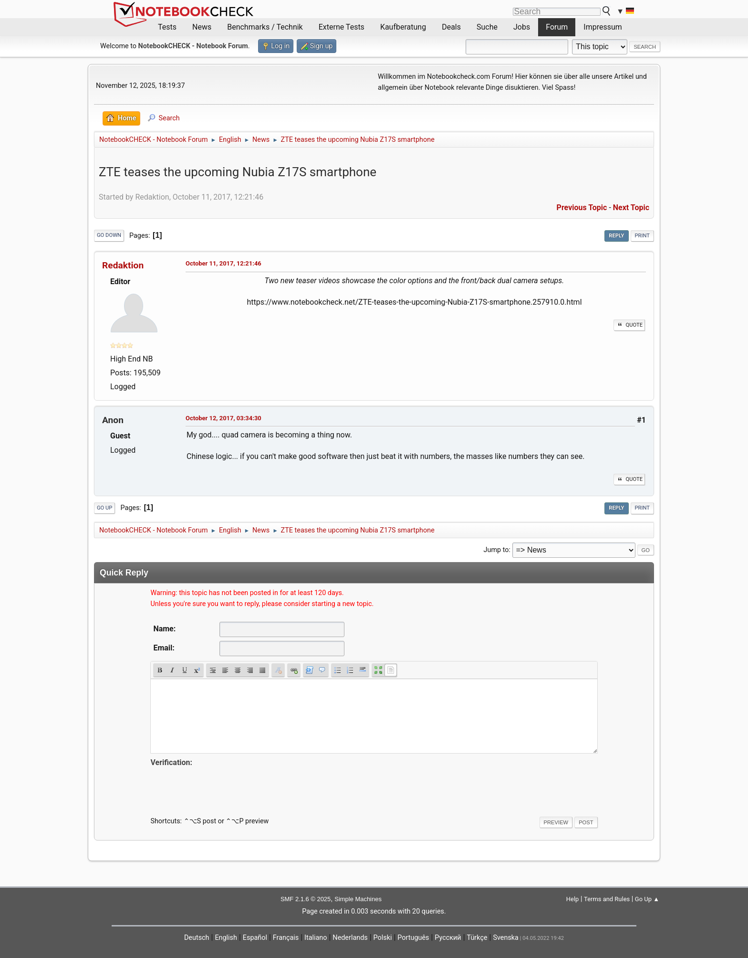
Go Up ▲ (647, 899)
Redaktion (123, 265)
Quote (629, 325)
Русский (448, 938)
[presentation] (222, 787)
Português (413, 938)
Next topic (631, 207)
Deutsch (196, 938)
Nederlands (349, 938)
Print (642, 236)
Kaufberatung (403, 27)
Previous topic (582, 207)
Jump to (496, 550)
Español (255, 938)
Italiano (315, 938)
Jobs (521, 27)
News (201, 27)
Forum (557, 27)
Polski (383, 938)
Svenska (506, 938)
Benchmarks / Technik (265, 27)
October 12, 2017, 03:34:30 (223, 418)
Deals (451, 27)
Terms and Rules (607, 899)
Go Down (109, 235)
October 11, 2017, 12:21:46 (223, 263)
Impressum (602, 27)
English (226, 938)
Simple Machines (358, 899)
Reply (616, 236)
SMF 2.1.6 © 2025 (305, 899)
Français (286, 938)
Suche (487, 27)
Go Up (104, 508)
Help (572, 899)
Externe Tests (341, 27)
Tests (167, 27)
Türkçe (477, 938)
